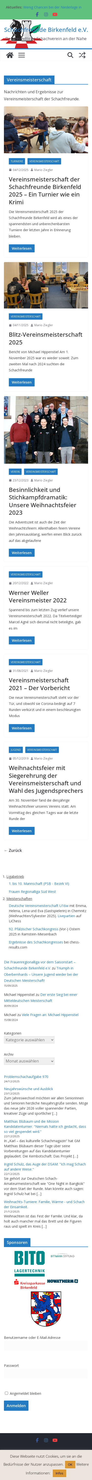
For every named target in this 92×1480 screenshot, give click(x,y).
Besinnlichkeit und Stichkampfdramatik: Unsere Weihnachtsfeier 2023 (42, 501)
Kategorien (12, 1033)
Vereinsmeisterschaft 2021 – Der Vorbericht (39, 684)
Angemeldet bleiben (23, 1393)
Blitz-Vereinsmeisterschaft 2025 (45, 338)
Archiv (8, 1054)
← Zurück (13, 850)
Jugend (16, 750)
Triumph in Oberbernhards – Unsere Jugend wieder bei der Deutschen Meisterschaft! (41, 974)
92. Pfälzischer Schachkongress (33, 929)
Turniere (17, 161)
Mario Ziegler (43, 170)
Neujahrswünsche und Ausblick (28, 1088)
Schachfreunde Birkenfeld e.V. (46, 30)
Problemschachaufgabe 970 (26, 1076)
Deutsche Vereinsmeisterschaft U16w (38, 905)
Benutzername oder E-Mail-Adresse (32, 1337)
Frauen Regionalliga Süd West (32, 891)
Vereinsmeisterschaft (44, 161)
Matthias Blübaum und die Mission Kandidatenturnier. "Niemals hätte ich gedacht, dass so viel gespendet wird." (45, 1126)
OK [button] (70, 1464)
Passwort (11, 1365)
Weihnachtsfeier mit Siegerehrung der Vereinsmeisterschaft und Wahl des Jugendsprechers (46, 779)
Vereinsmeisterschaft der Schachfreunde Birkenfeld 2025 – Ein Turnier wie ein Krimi (45, 190)
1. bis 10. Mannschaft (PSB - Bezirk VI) (39, 883)
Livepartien (66, 916)
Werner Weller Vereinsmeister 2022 (38, 596)
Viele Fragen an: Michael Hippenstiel (50, 1014)
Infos (59, 1473)
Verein (15, 471)
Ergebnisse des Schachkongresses (36, 942)
